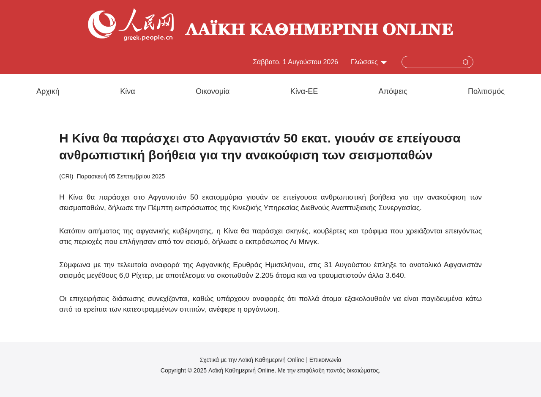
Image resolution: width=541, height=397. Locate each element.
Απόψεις (393, 91)
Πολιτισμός (486, 91)
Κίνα (127, 91)
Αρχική (48, 91)
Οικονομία (213, 91)
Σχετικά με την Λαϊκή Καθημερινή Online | (254, 359)
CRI (66, 176)
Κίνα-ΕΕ (304, 91)
